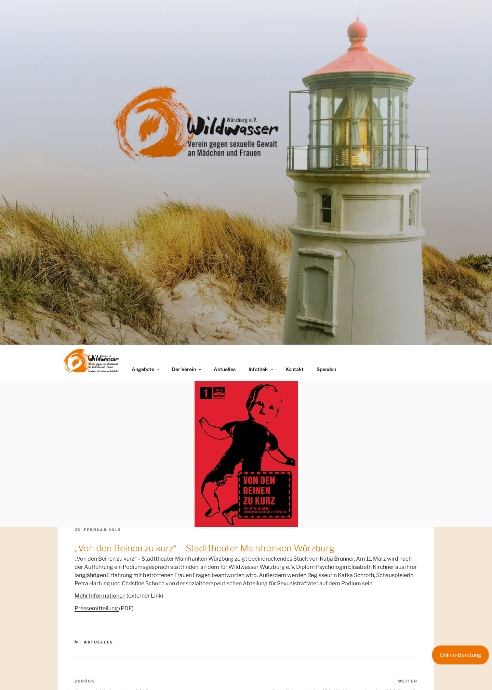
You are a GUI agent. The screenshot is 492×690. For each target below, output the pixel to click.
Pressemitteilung (97, 608)
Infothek (261, 369)
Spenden (326, 369)
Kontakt (294, 369)
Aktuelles (225, 369)
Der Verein (187, 369)
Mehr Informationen (100, 595)
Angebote (146, 369)
